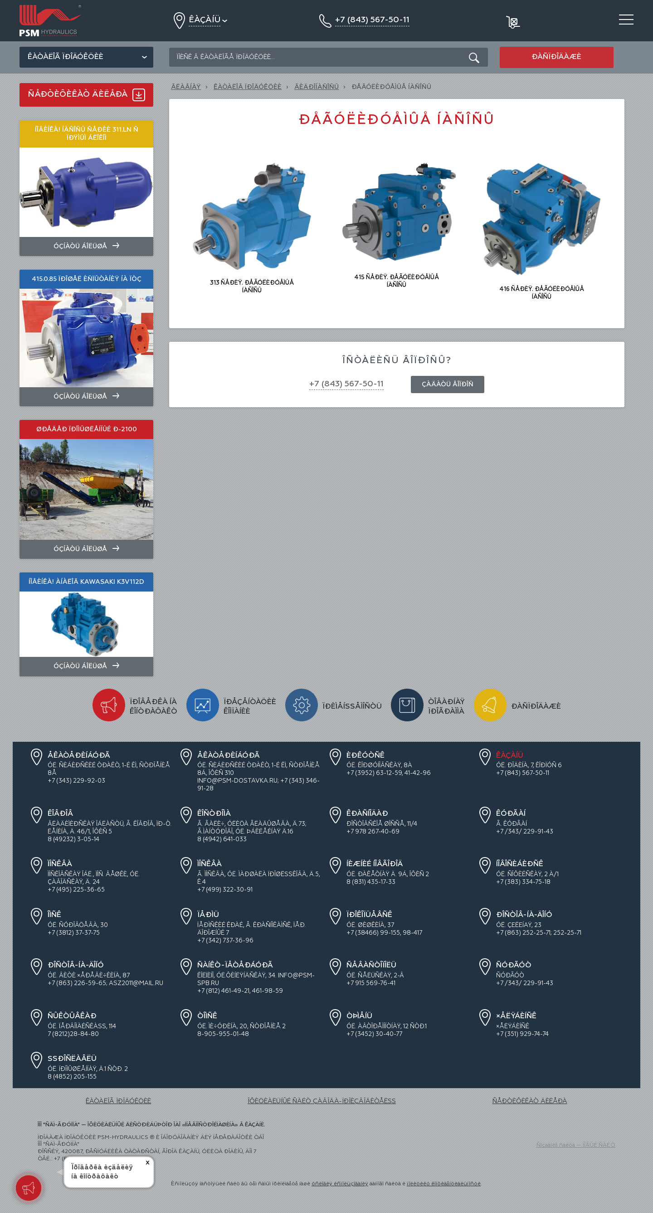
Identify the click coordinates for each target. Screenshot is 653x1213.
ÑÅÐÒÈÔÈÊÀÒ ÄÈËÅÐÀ (529, 1101)
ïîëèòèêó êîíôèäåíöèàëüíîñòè (444, 1184)
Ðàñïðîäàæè (556, 57)
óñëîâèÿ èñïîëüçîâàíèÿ (340, 1184)
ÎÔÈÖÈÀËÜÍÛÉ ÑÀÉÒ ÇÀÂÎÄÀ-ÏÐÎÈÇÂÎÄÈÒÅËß (322, 1101)
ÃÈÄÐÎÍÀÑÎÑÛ (316, 87)
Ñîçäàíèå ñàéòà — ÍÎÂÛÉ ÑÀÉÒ (575, 1145)
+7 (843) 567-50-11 (346, 384)
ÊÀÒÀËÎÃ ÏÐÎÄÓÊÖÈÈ (248, 87)
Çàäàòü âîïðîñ (447, 384)
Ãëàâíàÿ (186, 87)
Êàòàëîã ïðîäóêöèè (65, 57)
